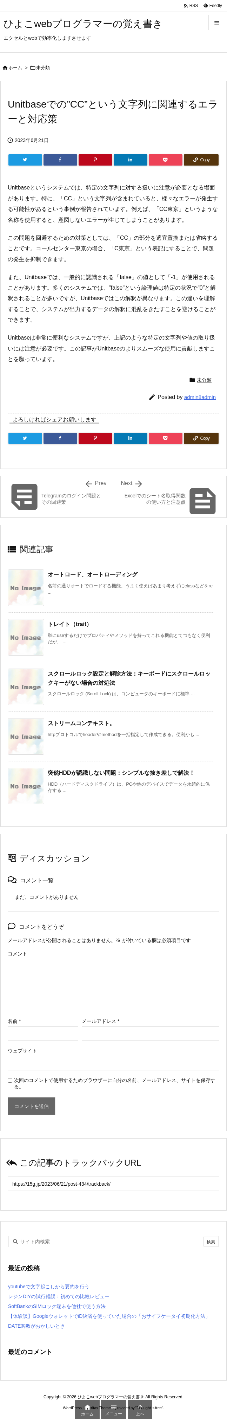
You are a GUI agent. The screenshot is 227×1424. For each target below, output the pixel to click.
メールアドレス (100, 1021)
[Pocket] (165, 160)
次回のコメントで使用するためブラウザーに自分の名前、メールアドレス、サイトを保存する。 (114, 1083)
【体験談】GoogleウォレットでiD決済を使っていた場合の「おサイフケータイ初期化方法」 (109, 1316)
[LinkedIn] (130, 160)
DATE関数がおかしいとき (36, 1326)
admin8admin (200, 397)
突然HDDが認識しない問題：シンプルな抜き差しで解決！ (121, 773)
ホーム (15, 67)
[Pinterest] (95, 160)
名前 (14, 1021)
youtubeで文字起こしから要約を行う (48, 1286)
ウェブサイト (22, 1050)
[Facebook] (60, 160)
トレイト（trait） (70, 624)
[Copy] (201, 160)
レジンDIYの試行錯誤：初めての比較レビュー (58, 1296)
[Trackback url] (113, 1184)
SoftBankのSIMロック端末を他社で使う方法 (57, 1306)
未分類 (43, 67)
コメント (17, 953)
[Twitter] (25, 160)
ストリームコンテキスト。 (81, 723)
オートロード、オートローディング (93, 575)
